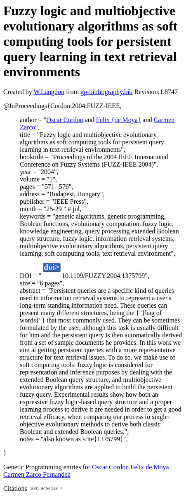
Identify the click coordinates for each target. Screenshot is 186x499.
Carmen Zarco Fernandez (37, 474)
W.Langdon (48, 91)
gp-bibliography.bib (106, 91)
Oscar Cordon (64, 119)
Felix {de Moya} (118, 119)
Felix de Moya (149, 467)
